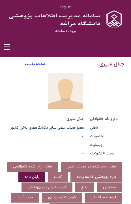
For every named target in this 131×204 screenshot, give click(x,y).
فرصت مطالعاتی (103, 197)
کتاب (58, 177)
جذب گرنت (25, 197)
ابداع (84, 187)
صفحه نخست (35, 64)
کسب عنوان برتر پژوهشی (46, 187)
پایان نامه (31, 177)
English (65, 7)
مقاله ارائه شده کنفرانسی (32, 166)
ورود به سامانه (65, 31)
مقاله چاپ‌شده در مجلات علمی (91, 166)
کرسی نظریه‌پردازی (62, 197)
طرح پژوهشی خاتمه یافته (96, 177)
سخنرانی (109, 187)
